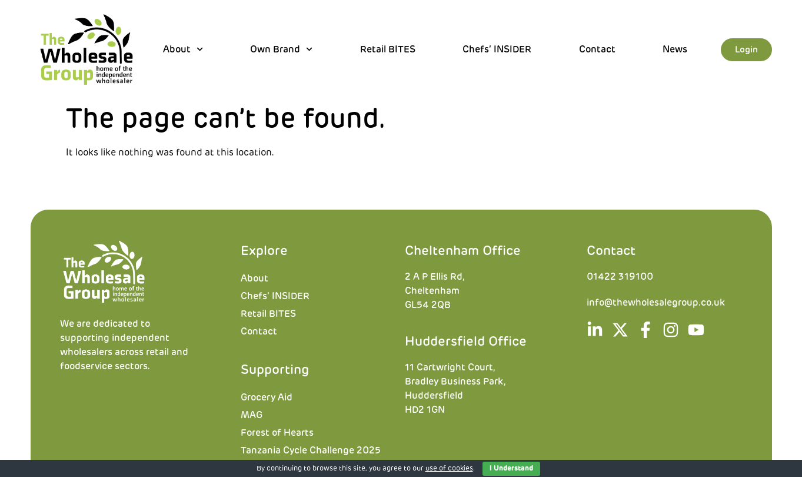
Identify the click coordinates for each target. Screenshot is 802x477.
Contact (597, 49)
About (183, 49)
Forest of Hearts (277, 433)
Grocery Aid (266, 397)
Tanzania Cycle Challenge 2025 (311, 450)
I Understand (511, 468)
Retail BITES (387, 49)
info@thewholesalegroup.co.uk (656, 302)
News (675, 49)
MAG (251, 415)
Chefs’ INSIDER (496, 49)
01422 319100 (620, 276)
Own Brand (281, 49)
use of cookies (449, 468)
